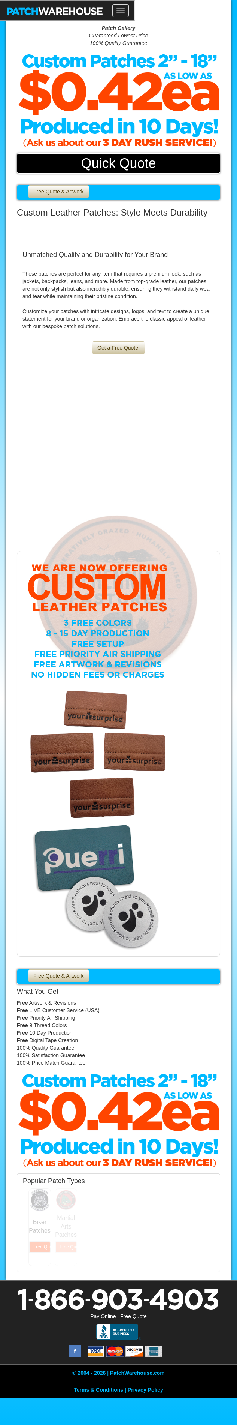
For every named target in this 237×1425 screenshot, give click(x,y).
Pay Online (103, 1316)
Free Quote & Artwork (58, 192)
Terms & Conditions (98, 1390)
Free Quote (133, 1316)
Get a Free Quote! (118, 348)
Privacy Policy (145, 1390)
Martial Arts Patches (66, 1226)
